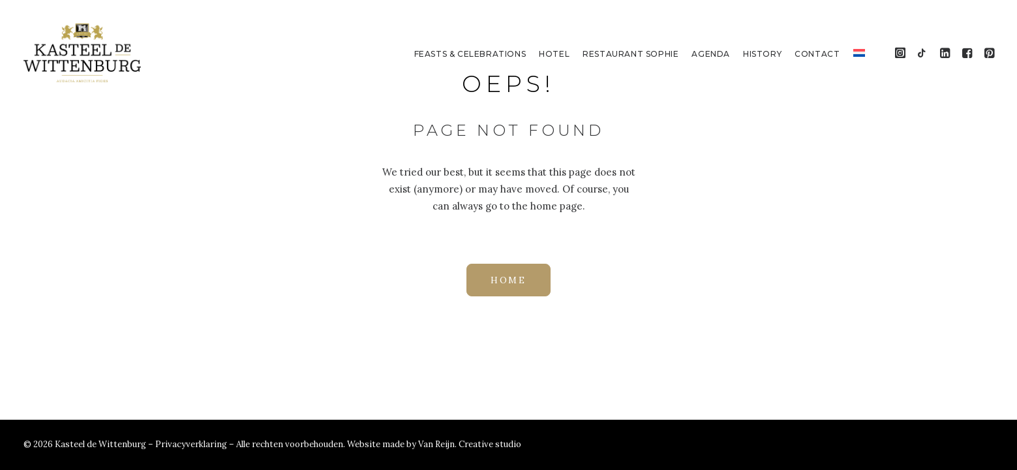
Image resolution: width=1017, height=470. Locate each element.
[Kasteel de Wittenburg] (82, 53)
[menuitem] (470, 54)
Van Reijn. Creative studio (469, 444)
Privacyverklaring (192, 444)
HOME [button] (508, 280)
